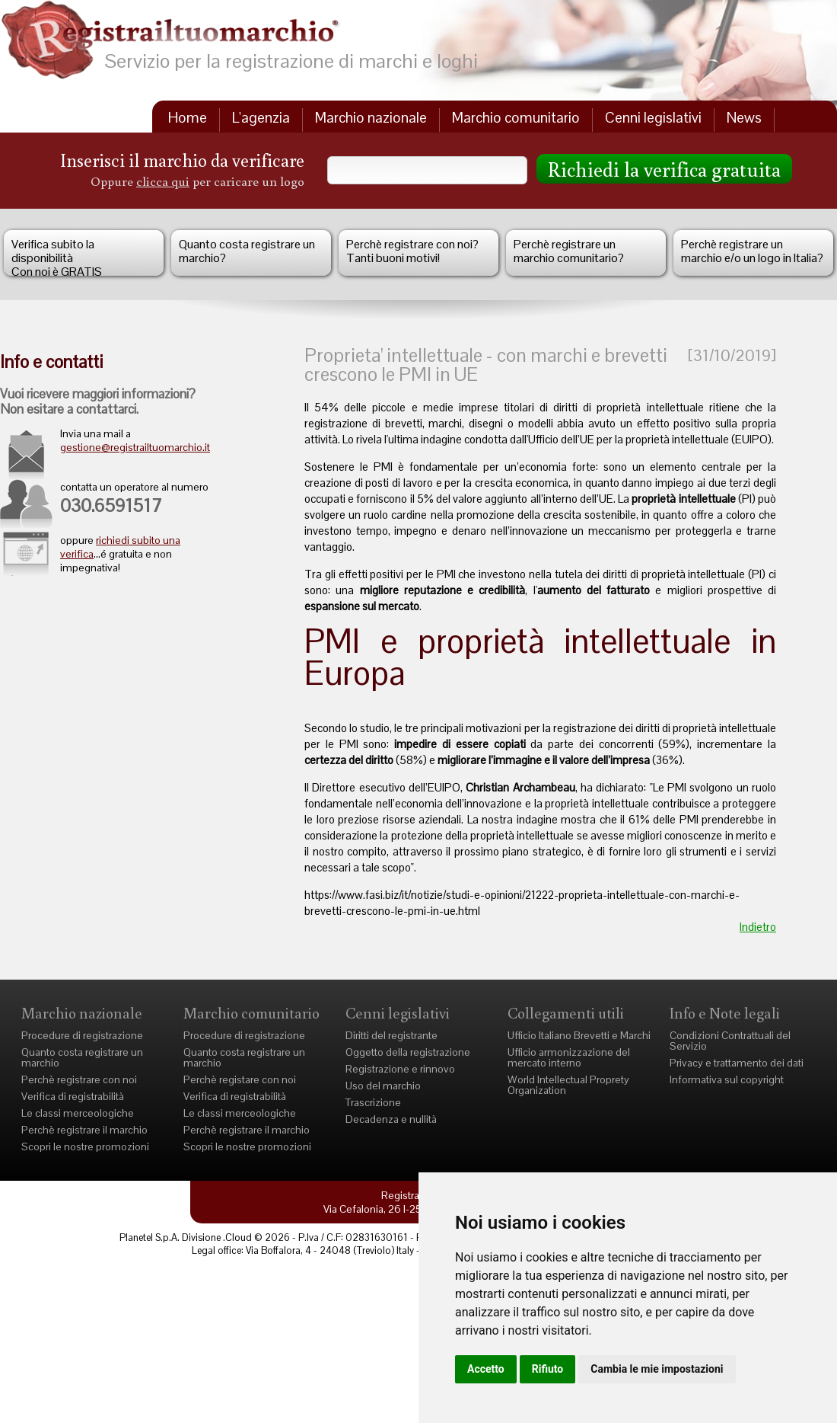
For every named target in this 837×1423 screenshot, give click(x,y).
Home (187, 117)
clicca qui (162, 181)
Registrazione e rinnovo (400, 1069)
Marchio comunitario (516, 117)
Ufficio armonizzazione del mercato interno (569, 1057)
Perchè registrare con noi (79, 1079)
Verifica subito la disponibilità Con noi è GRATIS (56, 256)
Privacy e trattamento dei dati (737, 1063)
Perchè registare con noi (239, 1079)
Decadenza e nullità (391, 1119)
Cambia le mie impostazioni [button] (656, 1369)
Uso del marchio (383, 1085)
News (744, 117)
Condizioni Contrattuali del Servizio (730, 1040)
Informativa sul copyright (727, 1079)
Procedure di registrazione (82, 1035)
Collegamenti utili (566, 1012)
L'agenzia (261, 117)
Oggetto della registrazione (407, 1052)
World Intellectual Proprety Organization (568, 1085)
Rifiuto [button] (548, 1369)
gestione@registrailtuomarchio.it (135, 447)
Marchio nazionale (371, 117)
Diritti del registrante (391, 1035)
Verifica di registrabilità (72, 1096)
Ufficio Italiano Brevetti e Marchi (579, 1035)
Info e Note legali (725, 1012)
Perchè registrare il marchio (84, 1130)
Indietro (758, 926)
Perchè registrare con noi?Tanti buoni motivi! (412, 251)
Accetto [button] (485, 1369)
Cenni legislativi (653, 117)
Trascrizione (373, 1102)
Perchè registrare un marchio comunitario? (569, 251)
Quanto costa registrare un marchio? (247, 251)
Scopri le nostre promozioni (85, 1146)
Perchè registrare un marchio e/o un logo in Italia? (752, 251)
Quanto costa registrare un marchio (82, 1057)
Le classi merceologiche (77, 1113)
